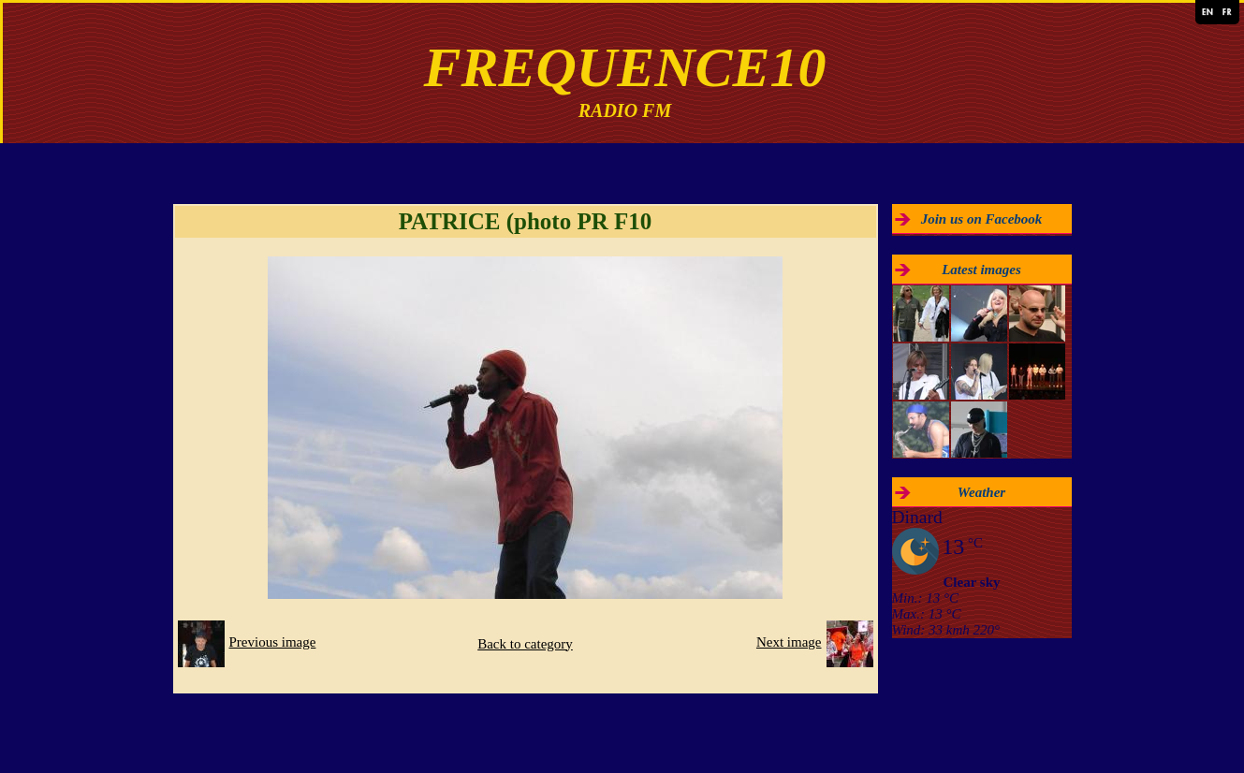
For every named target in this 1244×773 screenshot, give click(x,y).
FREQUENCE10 (624, 67)
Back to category (525, 643)
